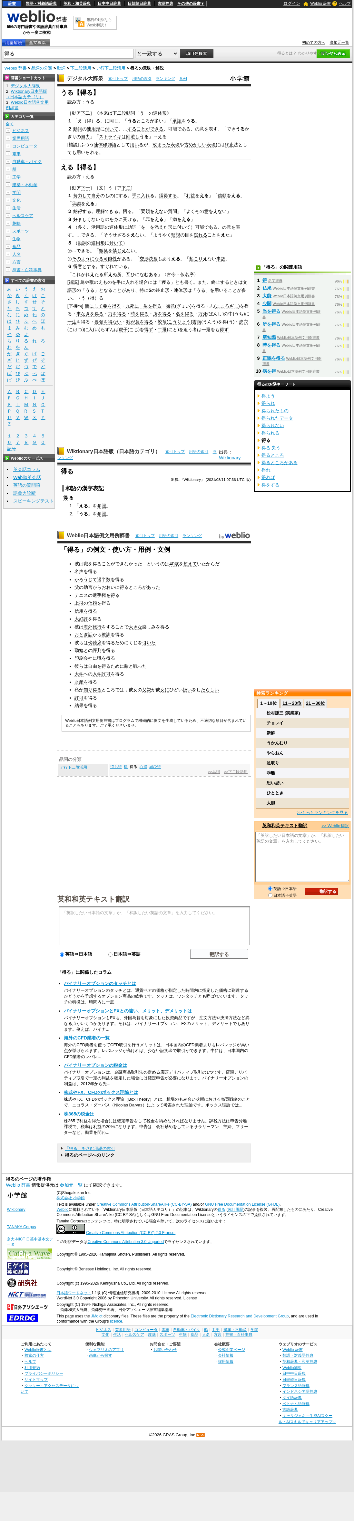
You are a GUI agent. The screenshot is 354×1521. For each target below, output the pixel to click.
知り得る (93, 689)
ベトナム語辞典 (296, 1403)
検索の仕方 (34, 1355)
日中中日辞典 (109, 3)
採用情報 (225, 1361)
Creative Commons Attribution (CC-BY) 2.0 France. (130, 1232)
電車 (16, 153)
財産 (79, 681)
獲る (166, 282)
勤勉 (79, 650)
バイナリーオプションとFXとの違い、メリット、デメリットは (128, 1010)
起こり (196, 258)
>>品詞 (214, 772)
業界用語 (20, 138)
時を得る (140, 313)
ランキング (165, 78)
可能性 (110, 258)
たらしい (210, 689)
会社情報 (225, 1355)
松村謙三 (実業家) (283, 713)
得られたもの (275, 410)
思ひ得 (155, 767)
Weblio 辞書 (320, 3)
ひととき (275, 792)
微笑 (103, 250)
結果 (79, 705)
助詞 (131, 227)
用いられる (87, 152)
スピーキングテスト (33, 500)
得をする (270, 484)
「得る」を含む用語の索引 (90, 1148)
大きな (135, 626)
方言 (16, 262)
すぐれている (113, 266)
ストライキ (110, 136)
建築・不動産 (24, 184)
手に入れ (141, 195)
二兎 (162, 329)
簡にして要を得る (103, 306)
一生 (71, 321)
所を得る (162, 313)
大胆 (271, 802)
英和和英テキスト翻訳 (93, 899)
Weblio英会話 (27, 477)
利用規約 (32, 1367)
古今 (171, 274)
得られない (272, 425)
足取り (273, 762)
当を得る (271, 311)
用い (134, 144)
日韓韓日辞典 (139, 3)
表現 (175, 144)
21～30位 (315, 703)
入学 (97, 673)
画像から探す (100, 1355)
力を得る (117, 313)
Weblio (62, 1209)
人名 (16, 254)
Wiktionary (230, 457)
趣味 (16, 223)
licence (116, 1321)
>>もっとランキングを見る (322, 812)
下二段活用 (80, 68)
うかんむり (277, 743)
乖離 (271, 772)
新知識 (269, 337)
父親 (146, 689)
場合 (143, 282)
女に (164, 689)
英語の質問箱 (26, 485)
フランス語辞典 (296, 1385)
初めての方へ (313, 42)
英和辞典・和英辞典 (299, 1361)
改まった (161, 144)
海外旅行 (93, 626)
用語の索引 (142, 78)
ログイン (291, 3)
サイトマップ (36, 1379)
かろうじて (85, 579)
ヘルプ (345, 3)
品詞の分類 (41, 68)
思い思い (275, 782)
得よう (268, 395)
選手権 (99, 595)
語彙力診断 (24, 493)
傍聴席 (95, 642)
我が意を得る (139, 321)
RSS (201, 1435)
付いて (111, 128)
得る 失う (271, 447)
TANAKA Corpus (21, 1227)
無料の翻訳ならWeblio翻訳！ (99, 22)
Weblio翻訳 (291, 1367)
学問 (16, 192)
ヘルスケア (22, 215)
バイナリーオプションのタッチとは (100, 983)
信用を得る (85, 611)
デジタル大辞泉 (85, 78)
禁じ (117, 250)
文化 (16, 200)
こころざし (227, 306)
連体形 (160, 113)
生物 (16, 238)
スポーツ (20, 231)
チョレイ (275, 723)
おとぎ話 (83, 634)
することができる (145, 128)
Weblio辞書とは (38, 1349)
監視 (175, 234)
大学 (79, 673)
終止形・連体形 (171, 290)
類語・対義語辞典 (41, 3)
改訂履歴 (235, 1209)
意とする (87, 266)
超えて (190, 563)
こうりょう (179, 321)
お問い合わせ (165, 1349)
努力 (85, 136)
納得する (82, 211)
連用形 (93, 128)
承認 (177, 120)
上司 (79, 603)
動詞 (61, 68)
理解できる (107, 211)
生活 (16, 208)
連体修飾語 (105, 144)
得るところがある (279, 462)
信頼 (222, 195)
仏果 (266, 288)
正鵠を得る (273, 358)
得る (221, 1209)
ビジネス (20, 130)
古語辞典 (165, 3)
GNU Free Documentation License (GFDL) (242, 1204)
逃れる (200, 234)
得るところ (272, 455)
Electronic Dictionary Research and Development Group (240, 1316)
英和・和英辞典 (77, 3)
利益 (190, 195)
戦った (140, 666)
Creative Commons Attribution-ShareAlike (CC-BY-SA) (144, 1204)
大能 (266, 295)
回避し (133, 136)
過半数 (104, 579)
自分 (95, 195)
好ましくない (86, 219)
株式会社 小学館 (70, 1198)
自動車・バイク (27, 161)
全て (10, 124)
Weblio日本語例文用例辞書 (98, 535)
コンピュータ (24, 146)
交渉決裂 (149, 258)
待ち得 (116, 767)
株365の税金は (79, 1113)
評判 (97, 650)
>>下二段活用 (236, 772)
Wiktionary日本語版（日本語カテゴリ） (113, 451)
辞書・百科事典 (27, 269)
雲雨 (196, 321)
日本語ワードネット (73, 1293)
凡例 (183, 78)
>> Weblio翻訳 (335, 825)
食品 (16, 246)
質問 (172, 211)
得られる (270, 432)
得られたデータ (277, 418)
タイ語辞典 (292, 1397)
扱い (187, 689)
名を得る (185, 313)
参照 (101, 505)
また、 (204, 282)
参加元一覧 (339, 42)
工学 (16, 177)
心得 (143, 767)
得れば (268, 477)
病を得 (269, 371)
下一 (85, 187)
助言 (88, 587)
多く (82, 227)
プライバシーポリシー (44, 1373)
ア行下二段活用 (110, 68)
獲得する (168, 195)
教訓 (106, 634)
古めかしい (195, 144)
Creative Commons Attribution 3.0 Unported (125, 1241)
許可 (106, 673)
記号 (11, 449)
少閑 (266, 303)
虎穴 (243, 321)
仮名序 (187, 274)
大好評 (81, 618)
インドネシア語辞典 (299, 1391)
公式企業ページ (231, 1349)
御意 (170, 306)
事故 (220, 258)
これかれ (81, 274)
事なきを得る (89, 313)
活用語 (98, 227)
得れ (265, 470)
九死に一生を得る (143, 306)
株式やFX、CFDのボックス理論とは (101, 1092)
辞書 (12, 3)
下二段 (119, 113)
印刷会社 (83, 658)
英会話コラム (26, 469)
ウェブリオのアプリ (106, 1349)
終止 (229, 144)
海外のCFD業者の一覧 (87, 1037)
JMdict (96, 1316)
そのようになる (87, 258)
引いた (149, 642)
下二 (85, 113)
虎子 (123, 329)
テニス (81, 595)
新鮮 (271, 733)
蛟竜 (162, 321)
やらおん (275, 753)
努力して (82, 195)
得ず (148, 329)
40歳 (174, 563)
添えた (161, 227)
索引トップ (118, 78)
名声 (79, 571)
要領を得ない (108, 321)
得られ (268, 403)
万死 (202, 313)
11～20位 (291, 703)
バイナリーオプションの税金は (95, 1065)
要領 (145, 211)
